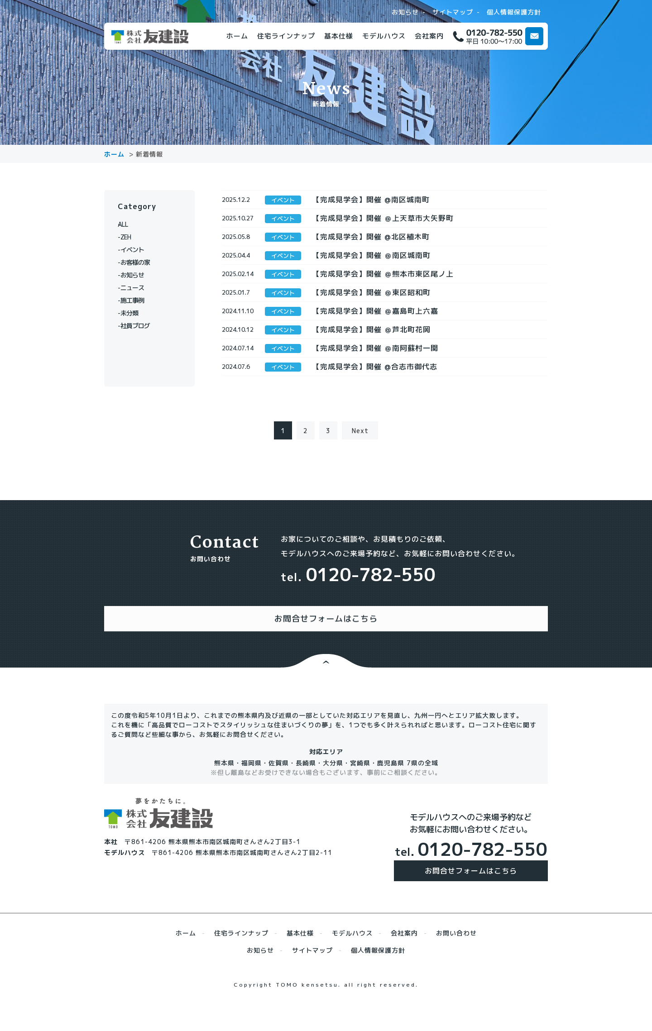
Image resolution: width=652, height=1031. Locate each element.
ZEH (128, 237)
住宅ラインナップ (286, 36)
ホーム (237, 36)
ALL (128, 224)
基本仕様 (338, 36)
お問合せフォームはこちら (471, 893)
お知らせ (405, 12)
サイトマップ (452, 12)
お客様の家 (139, 262)
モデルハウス (384, 36)
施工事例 (135, 300)
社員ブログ (139, 325)
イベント (135, 249)
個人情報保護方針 (514, 12)
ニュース (135, 287)
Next (360, 462)
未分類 (132, 313)
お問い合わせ (456, 955)
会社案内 (429, 36)
